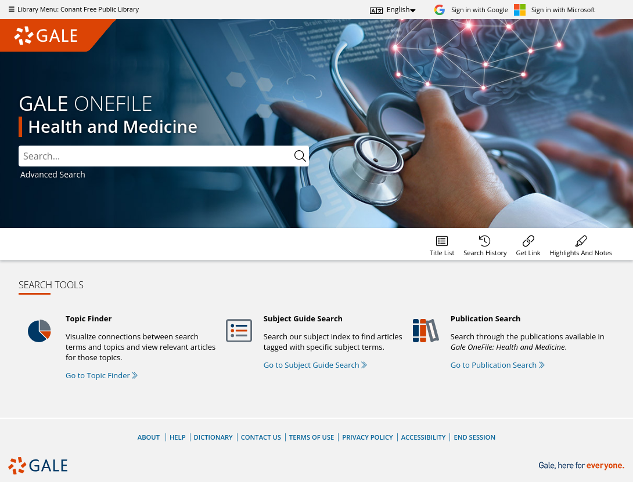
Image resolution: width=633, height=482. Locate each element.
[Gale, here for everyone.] (583, 466)
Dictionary (213, 437)
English (398, 10)
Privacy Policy (367, 437)
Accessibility (423, 437)
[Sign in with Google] (471, 9)
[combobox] (164, 156)
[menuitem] (442, 244)
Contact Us (261, 437)
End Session (474, 437)
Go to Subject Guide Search (315, 365)
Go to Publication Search (498, 365)
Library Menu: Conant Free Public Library (72, 9)
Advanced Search (52, 174)
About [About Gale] (149, 437)
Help (178, 437)
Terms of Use (311, 437)
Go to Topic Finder (102, 375)
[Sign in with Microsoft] (554, 9)
